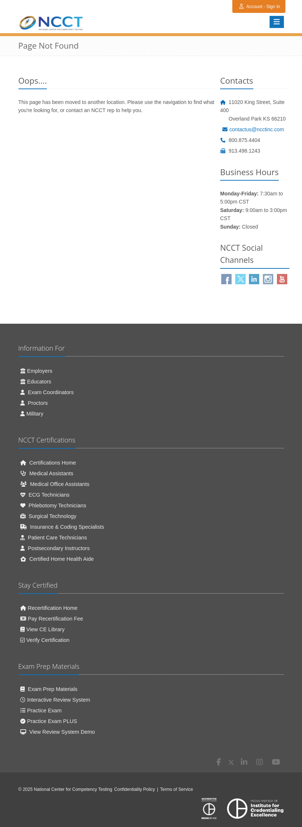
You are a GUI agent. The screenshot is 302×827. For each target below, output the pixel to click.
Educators (35, 382)
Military (32, 414)
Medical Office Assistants (55, 484)
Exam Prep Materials (49, 689)
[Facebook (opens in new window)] (219, 763)
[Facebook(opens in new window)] (226, 279)
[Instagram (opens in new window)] (268, 279)
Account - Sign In (259, 6)
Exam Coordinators (47, 392)
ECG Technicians (45, 495)
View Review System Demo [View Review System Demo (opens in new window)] (57, 732)
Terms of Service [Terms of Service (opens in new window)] (176, 789)
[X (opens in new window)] (231, 763)
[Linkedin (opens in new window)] (254, 279)
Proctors (34, 403)
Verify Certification (45, 640)
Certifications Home (48, 463)
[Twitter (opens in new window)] (240, 279)
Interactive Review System (55, 700)
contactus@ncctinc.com (253, 129)
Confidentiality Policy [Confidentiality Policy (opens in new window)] (134, 789)
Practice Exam (41, 710)
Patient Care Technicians (53, 538)
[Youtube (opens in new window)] (282, 279)
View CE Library (42, 629)
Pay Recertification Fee (51, 619)
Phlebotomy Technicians (53, 505)
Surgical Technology (48, 516)
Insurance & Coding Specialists (62, 527)
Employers (36, 371)
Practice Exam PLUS (48, 721)
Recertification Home (49, 608)
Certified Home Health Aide (57, 559)
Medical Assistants (46, 473)
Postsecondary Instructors (55, 548)
